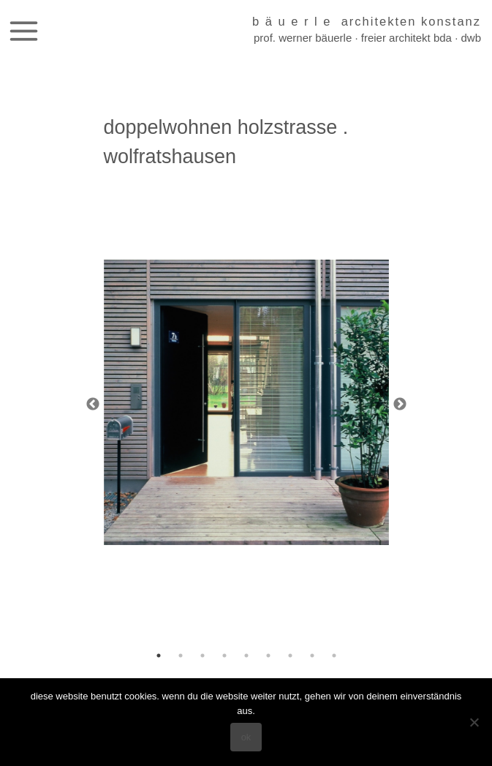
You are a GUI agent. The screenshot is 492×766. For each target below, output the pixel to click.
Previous (93, 404)
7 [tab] (290, 655)
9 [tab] (334, 655)
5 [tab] (246, 655)
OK (246, 737)
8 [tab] (312, 655)
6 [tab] (268, 655)
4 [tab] (224, 655)
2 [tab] (180, 655)
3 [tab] (202, 655)
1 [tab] (158, 655)
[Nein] (473, 722)
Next (400, 404)
